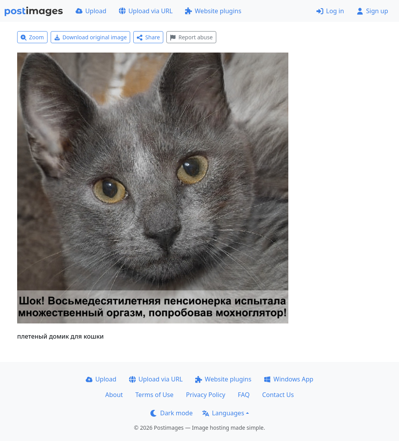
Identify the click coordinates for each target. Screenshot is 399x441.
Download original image (90, 37)
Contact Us (278, 394)
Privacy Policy (205, 394)
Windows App (288, 379)
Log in (330, 11)
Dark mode (171, 413)
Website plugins (213, 11)
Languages (223, 413)
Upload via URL (146, 11)
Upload (91, 11)
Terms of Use (154, 394)
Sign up (372, 11)
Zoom (32, 37)
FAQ (243, 394)
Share (148, 37)
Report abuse (191, 37)
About (114, 394)
